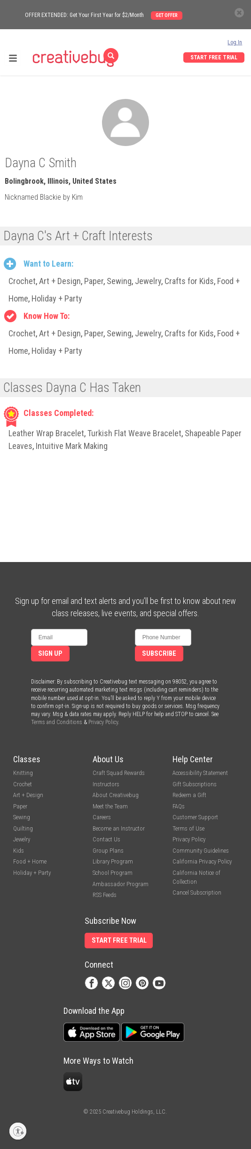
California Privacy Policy (202, 861)
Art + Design (60, 281)
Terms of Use (188, 828)
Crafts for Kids (189, 281)
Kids (18, 850)
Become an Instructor (119, 828)
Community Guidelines (201, 850)
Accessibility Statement (200, 772)
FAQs (179, 806)
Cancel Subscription (197, 892)
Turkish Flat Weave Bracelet (134, 433)
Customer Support (195, 817)
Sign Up (50, 654)
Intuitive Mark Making (72, 446)
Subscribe (159, 654)
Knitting (23, 772)
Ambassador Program (121, 884)
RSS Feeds (105, 894)
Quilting (23, 828)
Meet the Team (110, 806)
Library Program (113, 861)
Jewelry (148, 281)
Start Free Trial (213, 57)
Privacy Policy (103, 722)
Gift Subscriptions (195, 784)
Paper (93, 281)
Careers (102, 817)
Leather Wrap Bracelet (46, 433)
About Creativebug (116, 795)
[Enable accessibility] (17, 1131)
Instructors (106, 784)
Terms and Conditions (56, 722)
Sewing (119, 281)
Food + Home (30, 861)
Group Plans (108, 850)
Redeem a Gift (189, 795)
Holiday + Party (56, 298)
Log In (234, 42)
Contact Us (106, 839)
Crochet (22, 281)
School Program (113, 872)
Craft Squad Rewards (119, 772)
